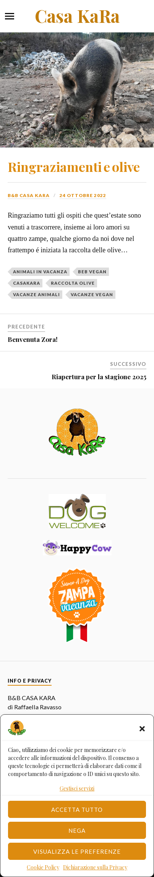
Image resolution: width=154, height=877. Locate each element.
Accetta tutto (77, 809)
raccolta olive (73, 283)
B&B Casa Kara (29, 195)
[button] (142, 729)
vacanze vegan (92, 294)
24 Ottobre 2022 (83, 195)
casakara (26, 283)
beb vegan (92, 271)
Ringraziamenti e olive (74, 166)
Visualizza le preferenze (77, 851)
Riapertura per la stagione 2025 (99, 376)
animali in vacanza (40, 271)
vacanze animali (36, 294)
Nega (77, 830)
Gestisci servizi (77, 788)
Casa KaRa (77, 15)
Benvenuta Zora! (33, 339)
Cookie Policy (43, 867)
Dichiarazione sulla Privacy (95, 867)
